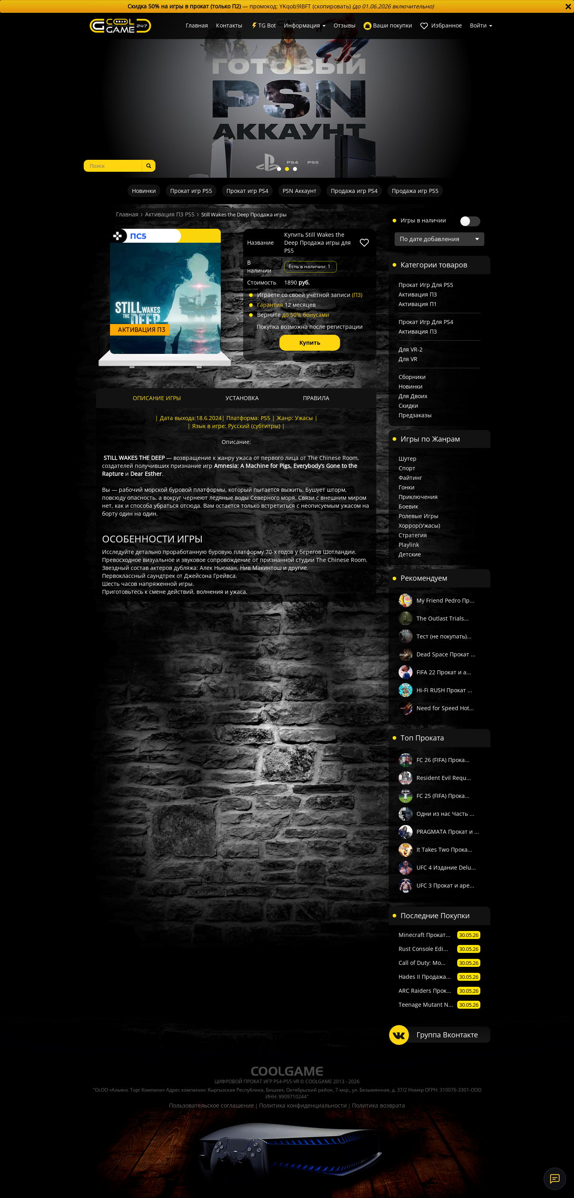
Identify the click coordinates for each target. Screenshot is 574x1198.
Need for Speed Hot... (445, 708)
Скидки (408, 405)
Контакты (229, 25)
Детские (410, 554)
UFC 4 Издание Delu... (446, 867)
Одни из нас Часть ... (445, 813)
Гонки (407, 487)
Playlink (409, 544)
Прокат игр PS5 (191, 190)
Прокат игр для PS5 (426, 285)
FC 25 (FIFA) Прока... (443, 795)
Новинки (144, 190)
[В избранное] (364, 243)
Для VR (408, 359)
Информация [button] (305, 25)
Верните (293, 314)
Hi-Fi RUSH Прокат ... (444, 690)
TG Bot (263, 26)
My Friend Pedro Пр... (445, 600)
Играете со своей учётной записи (309, 295)
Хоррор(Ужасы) (419, 525)
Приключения (418, 497)
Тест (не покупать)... (444, 636)
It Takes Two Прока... (444, 849)
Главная (197, 25)
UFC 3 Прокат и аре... (445, 885)
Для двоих (413, 396)
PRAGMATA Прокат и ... (448, 831)
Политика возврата (378, 1105)
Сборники (412, 377)
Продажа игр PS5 (415, 190)
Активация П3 (418, 294)
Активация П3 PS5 (170, 214)
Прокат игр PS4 (247, 190)
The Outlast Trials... (443, 618)
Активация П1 (418, 304)
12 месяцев (286, 304)
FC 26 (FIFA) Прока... (443, 760)
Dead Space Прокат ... (446, 654)
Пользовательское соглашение (211, 1105)
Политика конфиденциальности (303, 1105)
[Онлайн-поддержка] (555, 1179)
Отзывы (345, 25)
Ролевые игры (418, 516)
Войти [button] (481, 25)
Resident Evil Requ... (444, 778)
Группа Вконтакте (447, 1034)
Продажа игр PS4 (354, 190)
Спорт (407, 468)
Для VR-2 (411, 349)
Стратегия (413, 535)
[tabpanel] (287, 95)
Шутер (408, 458)
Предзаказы (415, 415)
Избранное (441, 26)
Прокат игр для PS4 (426, 322)
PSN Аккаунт (299, 190)
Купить (309, 342)
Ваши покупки (388, 26)
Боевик (408, 506)
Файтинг (410, 477)
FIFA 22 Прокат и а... (444, 672)
